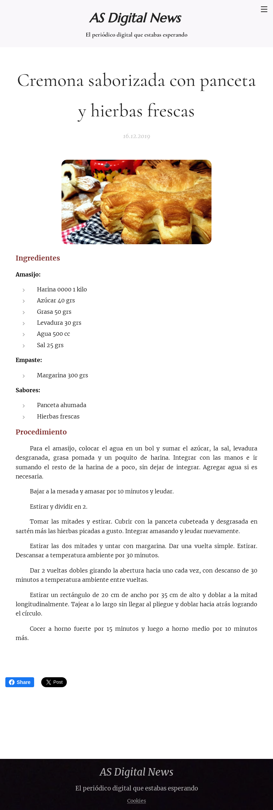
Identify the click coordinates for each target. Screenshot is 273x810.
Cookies (136, 801)
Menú (264, 9)
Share (20, 682)
